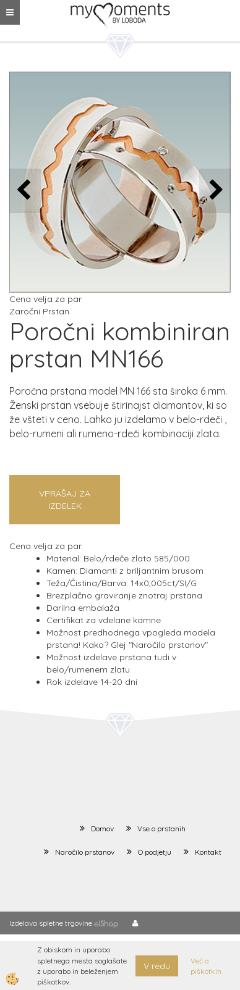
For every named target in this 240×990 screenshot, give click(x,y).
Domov (102, 828)
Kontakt (208, 852)
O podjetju (154, 852)
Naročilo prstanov (84, 852)
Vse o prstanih (161, 828)
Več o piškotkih (206, 966)
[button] (215, 190)
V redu (157, 965)
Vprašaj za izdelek (64, 499)
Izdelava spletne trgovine (50, 923)
